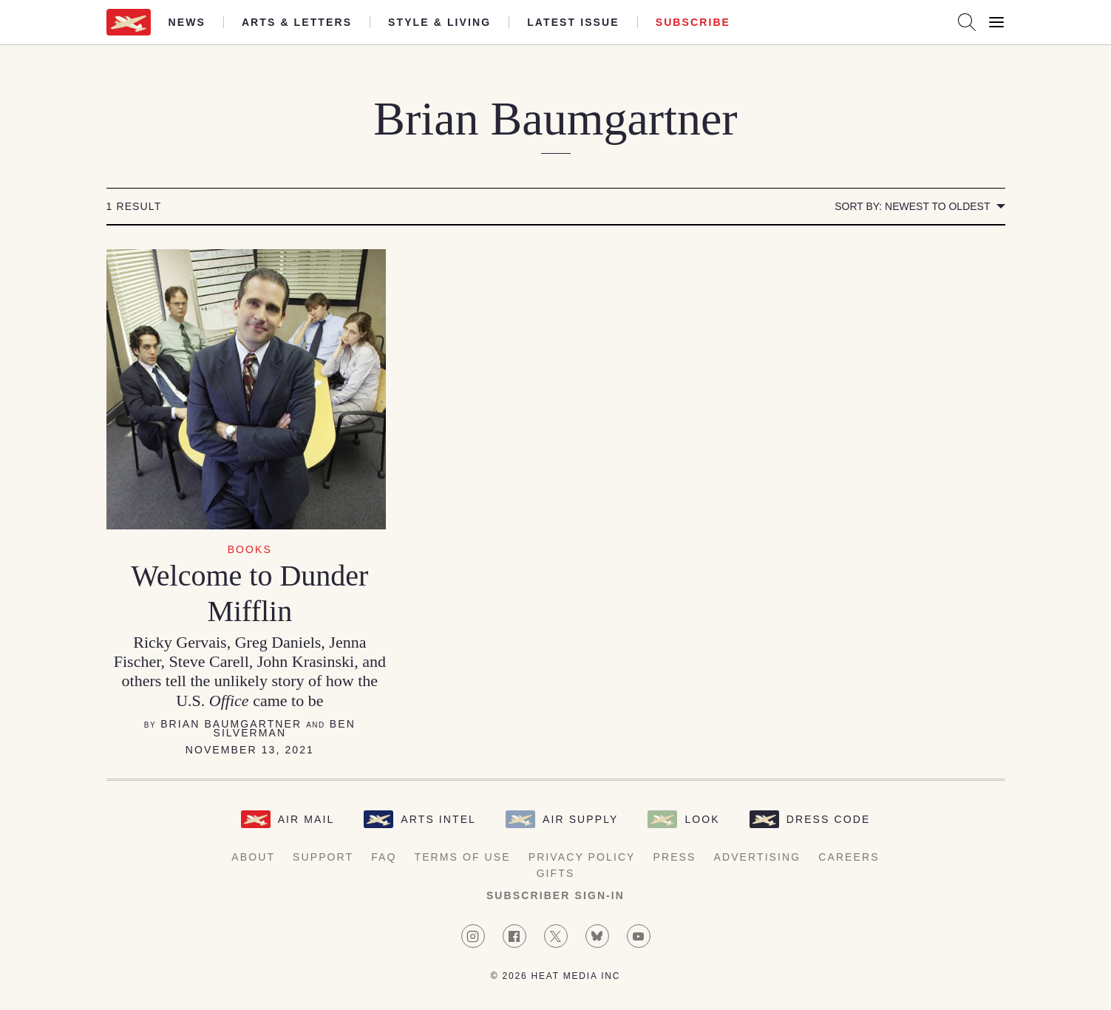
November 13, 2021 (250, 750)
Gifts (556, 873)
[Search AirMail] (967, 22)
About (253, 857)
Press (674, 857)
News (187, 22)
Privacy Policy (582, 857)
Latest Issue (573, 22)
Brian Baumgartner (231, 724)
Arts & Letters (297, 22)
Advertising (757, 857)
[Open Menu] (996, 22)
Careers (848, 857)
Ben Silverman (284, 728)
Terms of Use (463, 857)
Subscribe (693, 22)
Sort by (912, 206)
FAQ (383, 857)
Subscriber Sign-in (555, 895)
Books (250, 549)
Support (323, 857)
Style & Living (439, 22)
